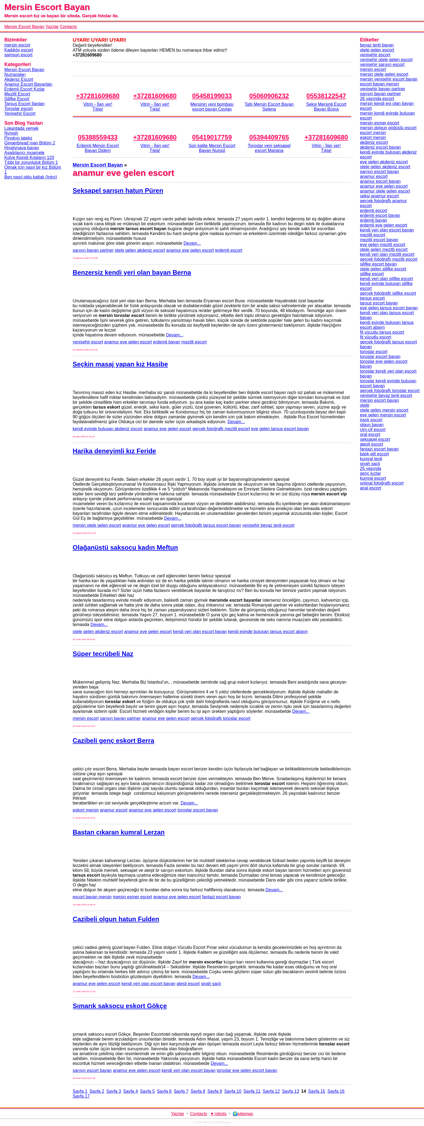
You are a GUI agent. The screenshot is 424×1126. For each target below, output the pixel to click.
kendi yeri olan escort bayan (200, 631)
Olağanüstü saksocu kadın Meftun (125, 547)
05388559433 (98, 137)
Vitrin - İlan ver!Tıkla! (97, 106)
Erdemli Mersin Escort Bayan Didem (98, 148)
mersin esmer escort (132, 897)
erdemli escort (228, 250)
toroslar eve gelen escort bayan (247, 1070)
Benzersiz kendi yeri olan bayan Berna (132, 272)
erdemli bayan (166, 342)
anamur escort (113, 810)
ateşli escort (188, 983)
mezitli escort (194, 342)
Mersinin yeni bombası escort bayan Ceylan (212, 106)
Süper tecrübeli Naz (103, 653)
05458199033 (212, 96)
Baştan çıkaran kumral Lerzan (119, 832)
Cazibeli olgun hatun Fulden (116, 919)
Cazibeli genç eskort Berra (113, 740)
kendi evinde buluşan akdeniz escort (108, 428)
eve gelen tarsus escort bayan (280, 428)
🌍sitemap (243, 1113)
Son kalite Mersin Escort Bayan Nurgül (212, 148)
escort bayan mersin (92, 897)
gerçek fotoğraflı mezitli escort (221, 428)
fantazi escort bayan (221, 897)
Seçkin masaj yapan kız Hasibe (120, 364)
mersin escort (86, 718)
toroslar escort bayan (198, 810)
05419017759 (212, 137)
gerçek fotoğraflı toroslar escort (221, 718)
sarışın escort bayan (92, 1070)
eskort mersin (86, 810)
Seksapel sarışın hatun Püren (118, 190)
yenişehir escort (88, 342)
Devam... (192, 243)
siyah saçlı (211, 983)
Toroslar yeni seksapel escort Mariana (269, 148)
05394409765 (269, 137)
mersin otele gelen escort (97, 525)
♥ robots (218, 1113)
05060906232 (269, 96)
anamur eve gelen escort (190, 250)
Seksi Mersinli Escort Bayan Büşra (326, 106)
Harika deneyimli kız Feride (114, 451)
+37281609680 (98, 96)
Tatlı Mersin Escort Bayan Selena (269, 106)
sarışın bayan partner (93, 250)
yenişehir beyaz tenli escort (268, 525)
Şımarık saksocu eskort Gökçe (120, 1005)
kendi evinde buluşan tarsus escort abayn (267, 631)
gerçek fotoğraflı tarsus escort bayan (206, 525)
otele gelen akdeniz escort (140, 250)
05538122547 (326, 96)
